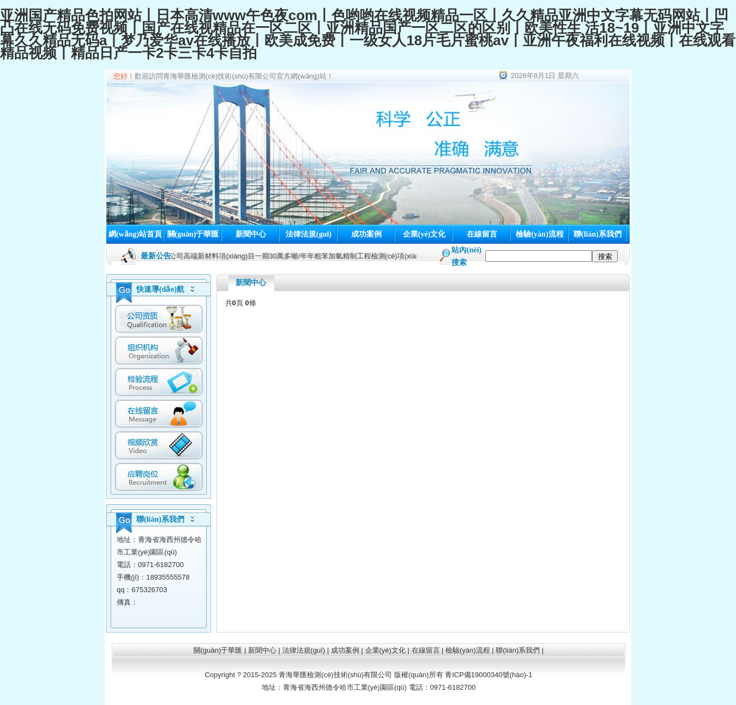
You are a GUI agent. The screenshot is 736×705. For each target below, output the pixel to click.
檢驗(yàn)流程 (539, 234)
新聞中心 (251, 234)
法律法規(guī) (308, 234)
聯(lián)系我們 (598, 234)
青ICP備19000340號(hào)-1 (488, 675)
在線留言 (482, 234)
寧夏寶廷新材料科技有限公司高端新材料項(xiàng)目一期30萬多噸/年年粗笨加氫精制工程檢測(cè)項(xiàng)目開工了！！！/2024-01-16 (304, 256)
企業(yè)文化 (424, 234)
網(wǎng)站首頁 (135, 234)
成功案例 (366, 234)
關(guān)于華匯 (193, 234)
